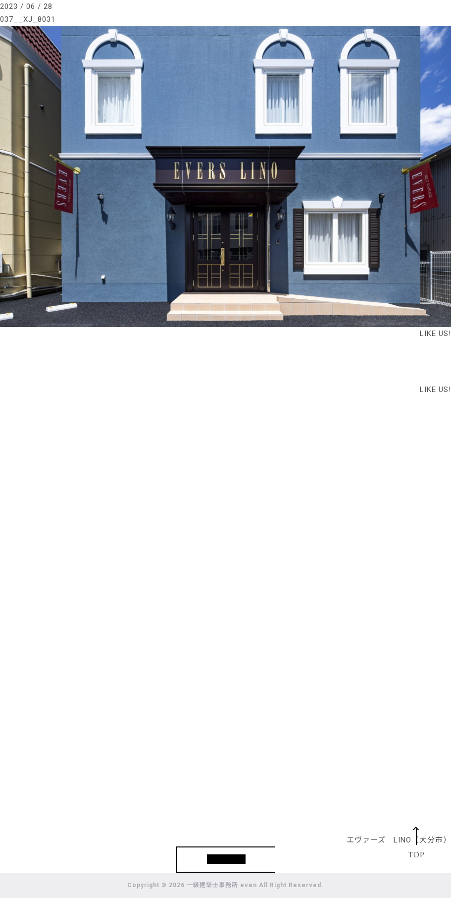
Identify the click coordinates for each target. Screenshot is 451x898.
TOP (416, 854)
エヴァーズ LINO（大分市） (399, 840)
